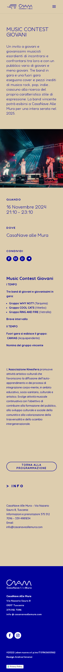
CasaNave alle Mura (27, 235)
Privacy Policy (16, 666)
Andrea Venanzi (23, 656)
